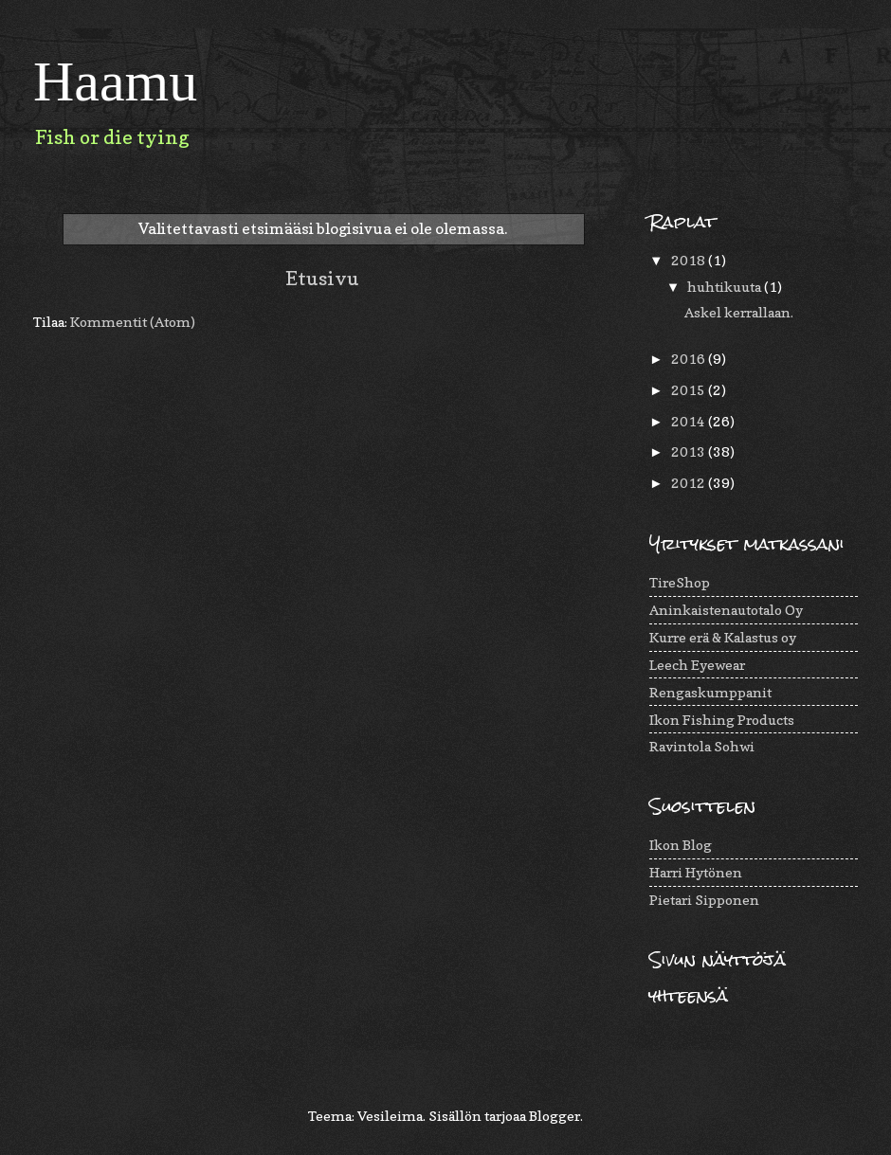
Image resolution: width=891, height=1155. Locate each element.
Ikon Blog (680, 845)
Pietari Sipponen (704, 900)
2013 (689, 451)
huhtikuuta (725, 287)
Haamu (115, 81)
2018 (689, 260)
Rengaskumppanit (710, 692)
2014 (689, 421)
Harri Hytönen (695, 872)
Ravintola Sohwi (702, 746)
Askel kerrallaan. (738, 312)
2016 (689, 359)
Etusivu (322, 278)
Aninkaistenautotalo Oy (726, 610)
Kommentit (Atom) (132, 322)
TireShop (679, 582)
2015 (689, 390)
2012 (689, 483)
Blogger (554, 1116)
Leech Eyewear (697, 665)
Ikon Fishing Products (721, 720)
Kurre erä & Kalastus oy (722, 637)
